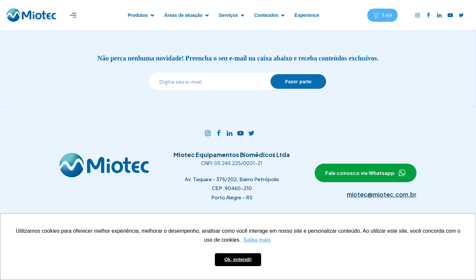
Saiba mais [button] (257, 240)
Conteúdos (266, 15)
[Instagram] (418, 15)
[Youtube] (451, 15)
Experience (307, 15)
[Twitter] (461, 15)
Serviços (228, 15)
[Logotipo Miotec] (31, 15)
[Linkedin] (440, 15)
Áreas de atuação (183, 15)
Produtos (138, 15)
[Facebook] (429, 15)
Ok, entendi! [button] (238, 259)
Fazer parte (298, 81)
